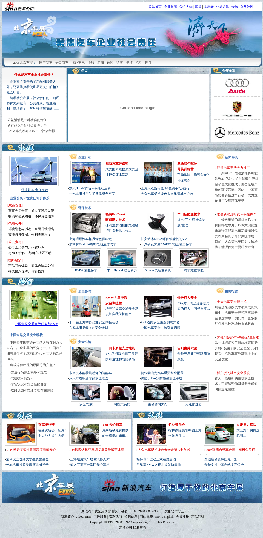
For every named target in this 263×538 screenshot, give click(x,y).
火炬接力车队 (246, 425)
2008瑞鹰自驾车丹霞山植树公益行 (230, 450)
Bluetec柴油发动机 (158, 270)
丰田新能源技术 (188, 214)
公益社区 (246, 7)
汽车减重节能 (194, 270)
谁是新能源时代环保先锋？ (236, 214)
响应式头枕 (122, 404)
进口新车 (61, 63)
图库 (148, 63)
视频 (129, 63)
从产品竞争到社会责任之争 (27, 125)
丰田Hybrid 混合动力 (122, 270)
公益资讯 (222, 7)
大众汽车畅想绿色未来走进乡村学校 (164, 450)
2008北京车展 (23, 63)
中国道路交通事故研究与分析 (36, 324)
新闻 (100, 63)
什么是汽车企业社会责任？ (34, 75)
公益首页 (155, 7)
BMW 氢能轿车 (86, 270)
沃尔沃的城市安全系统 (233, 373)
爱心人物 (186, 7)
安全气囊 (86, 404)
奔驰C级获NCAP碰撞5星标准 (238, 337)
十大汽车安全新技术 (232, 302)
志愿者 (209, 7)
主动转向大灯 (158, 404)
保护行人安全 (187, 298)
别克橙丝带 (46, 425)
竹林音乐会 (176, 425)
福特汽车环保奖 (116, 164)
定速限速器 (193, 404)
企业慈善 (170, 7)
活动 (139, 63)
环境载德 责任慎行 (34, 190)
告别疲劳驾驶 (187, 348)
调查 (119, 63)
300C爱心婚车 (112, 425)
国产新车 (45, 63)
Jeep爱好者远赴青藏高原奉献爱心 (31, 450)
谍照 (91, 63)
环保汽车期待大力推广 (233, 168)
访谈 (110, 63)
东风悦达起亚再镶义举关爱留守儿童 (98, 450)
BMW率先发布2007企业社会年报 (31, 131)
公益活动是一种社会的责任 (27, 120)
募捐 (198, 7)
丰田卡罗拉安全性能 (120, 348)
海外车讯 (78, 63)
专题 (234, 7)
